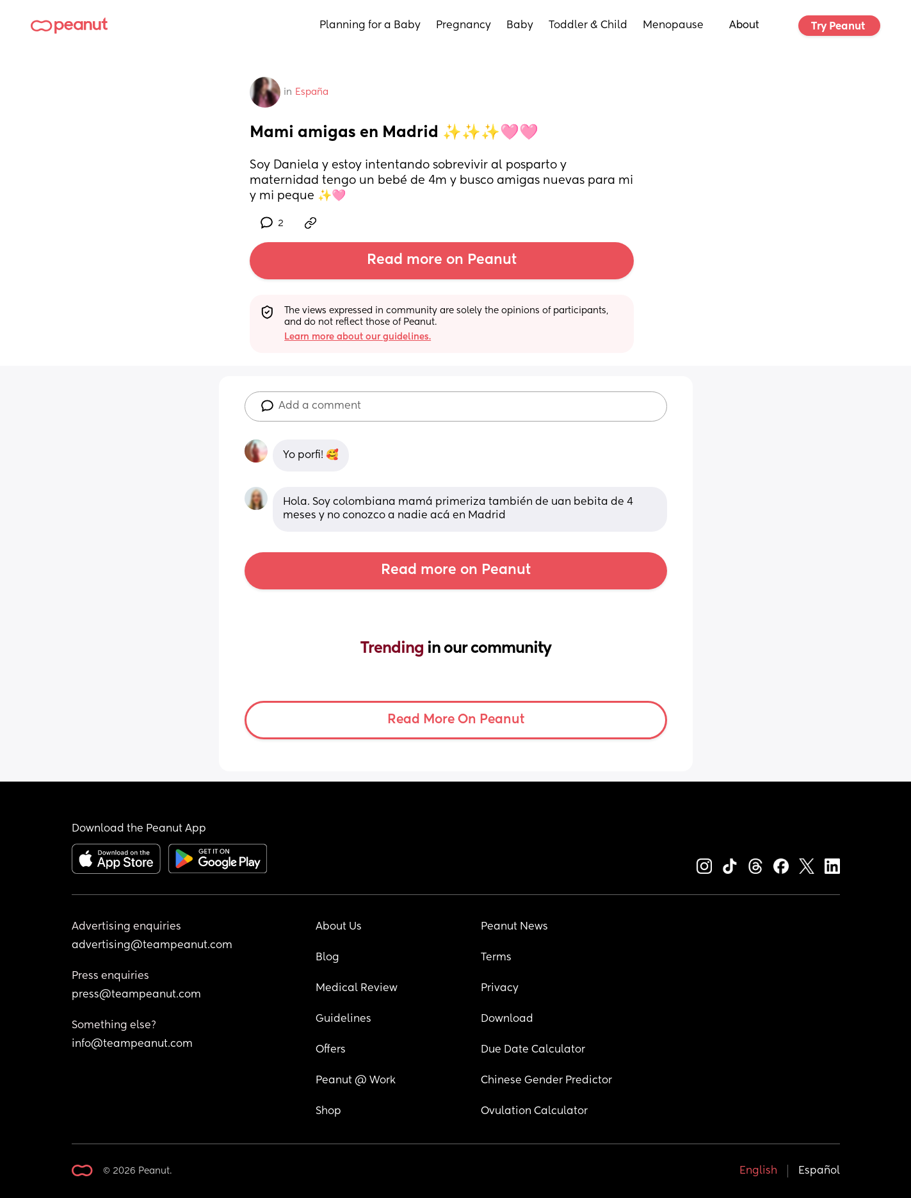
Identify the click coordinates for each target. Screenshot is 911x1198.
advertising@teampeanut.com (152, 945)
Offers (331, 1050)
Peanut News (514, 927)
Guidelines (343, 1019)
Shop (328, 1111)
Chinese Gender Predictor (546, 1081)
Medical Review (357, 988)
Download (507, 1019)
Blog (327, 958)
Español (819, 1171)
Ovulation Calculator (534, 1111)
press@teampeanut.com (136, 995)
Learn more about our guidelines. (357, 336)
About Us (339, 927)
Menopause (673, 26)
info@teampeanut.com (132, 1044)
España (311, 92)
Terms (496, 958)
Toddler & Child (588, 26)
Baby (519, 26)
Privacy (500, 988)
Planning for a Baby (370, 26)
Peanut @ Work (356, 1081)
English (758, 1171)
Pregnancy (463, 26)
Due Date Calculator (533, 1050)
